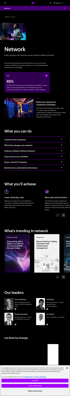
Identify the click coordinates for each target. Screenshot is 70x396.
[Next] (63, 215)
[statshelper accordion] (46, 75)
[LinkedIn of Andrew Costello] (15, 324)
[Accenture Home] (33, 3)
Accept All (35, 380)
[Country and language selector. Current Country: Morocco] (59, 3)
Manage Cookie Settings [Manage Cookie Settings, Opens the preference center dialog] (35, 390)
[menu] (5, 3)
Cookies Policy (28, 376)
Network (7, 8)
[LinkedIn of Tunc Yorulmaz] (15, 309)
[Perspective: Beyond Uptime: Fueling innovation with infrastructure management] (46, 253)
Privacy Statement (40, 376)
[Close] (67, 368)
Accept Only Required (35, 385)
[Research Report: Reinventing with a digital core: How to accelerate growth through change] (17, 253)
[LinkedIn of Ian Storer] (47, 324)
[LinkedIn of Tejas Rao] (47, 309)
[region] (35, 380)
